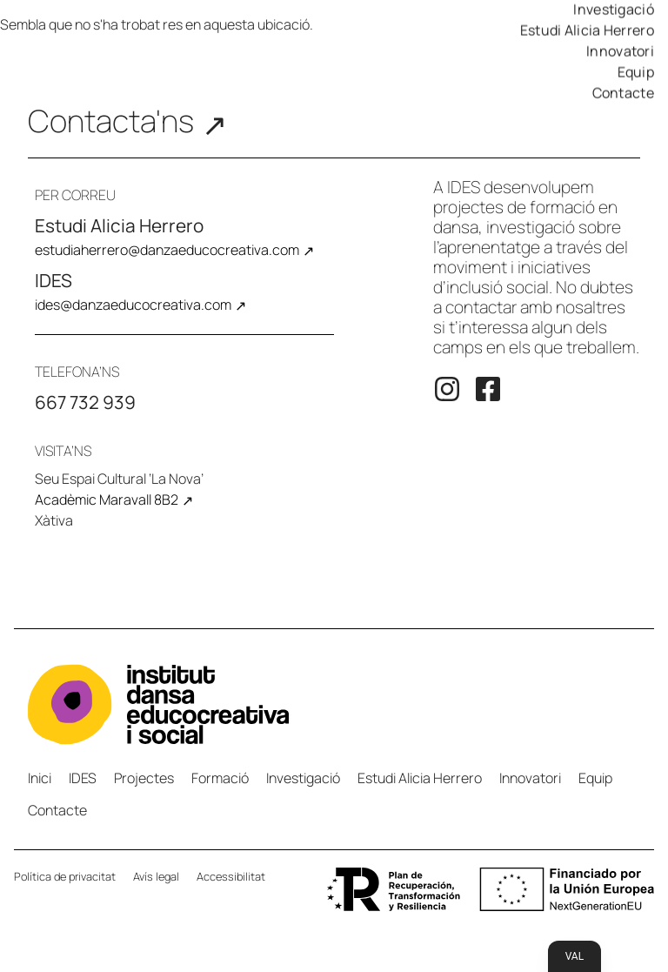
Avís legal (156, 876)
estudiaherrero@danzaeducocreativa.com (167, 249)
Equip (636, 72)
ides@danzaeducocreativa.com (133, 304)
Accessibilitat (231, 876)
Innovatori (620, 51)
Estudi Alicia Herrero (587, 30)
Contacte (623, 93)
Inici (39, 778)
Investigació (303, 778)
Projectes (144, 778)
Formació (220, 778)
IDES (83, 778)
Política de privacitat (65, 876)
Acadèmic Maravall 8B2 (106, 499)
